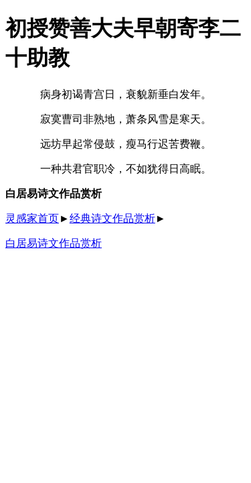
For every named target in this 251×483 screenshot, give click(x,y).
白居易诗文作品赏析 (53, 243)
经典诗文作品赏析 (112, 218)
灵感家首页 (32, 218)
